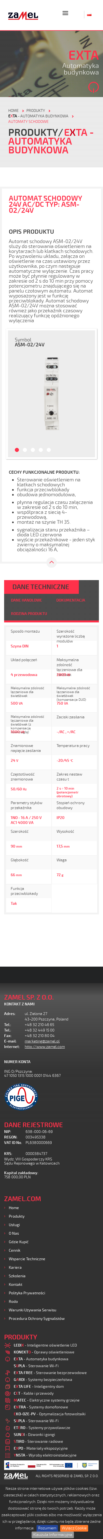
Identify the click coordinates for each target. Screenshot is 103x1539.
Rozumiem (47, 1528)
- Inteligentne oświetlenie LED (45, 1345)
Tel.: (7, 1025)
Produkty (16, 1216)
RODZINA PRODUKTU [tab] (29, 613)
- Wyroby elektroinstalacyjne (45, 1455)
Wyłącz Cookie (74, 1528)
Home (14, 1208)
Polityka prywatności (27, 1293)
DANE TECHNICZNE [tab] (40, 587)
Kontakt (15, 1284)
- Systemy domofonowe (41, 1407)
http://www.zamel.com (45, 1046)
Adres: (10, 1014)
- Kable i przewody (34, 1393)
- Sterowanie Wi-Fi (36, 1366)
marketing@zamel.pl (42, 1041)
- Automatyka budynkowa (38, 116)
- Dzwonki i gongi (34, 1434)
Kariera (15, 1267)
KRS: (8, 1154)
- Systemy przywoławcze (42, 1427)
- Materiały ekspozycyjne (41, 1448)
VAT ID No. (13, 1143)
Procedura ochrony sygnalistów (37, 1318)
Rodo (13, 1301)
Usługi (14, 1225)
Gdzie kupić (19, 1242)
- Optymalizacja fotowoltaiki (49, 1414)
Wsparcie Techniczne (27, 1259)
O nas (14, 1233)
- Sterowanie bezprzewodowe (50, 1372)
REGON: (11, 1137)
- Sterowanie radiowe (38, 1441)
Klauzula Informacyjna (52, 1534)
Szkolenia (17, 1276)
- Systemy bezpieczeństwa (43, 1379)
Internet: (12, 1047)
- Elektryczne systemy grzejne (47, 1400)
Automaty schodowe (28, 121)
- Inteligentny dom (39, 1386)
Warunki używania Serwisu (32, 1310)
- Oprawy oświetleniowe (44, 1352)
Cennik (14, 1250)
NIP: (7, 1132)
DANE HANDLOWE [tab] (26, 600)
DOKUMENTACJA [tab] (70, 600)
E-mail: (10, 1041)
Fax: (8, 1036)
